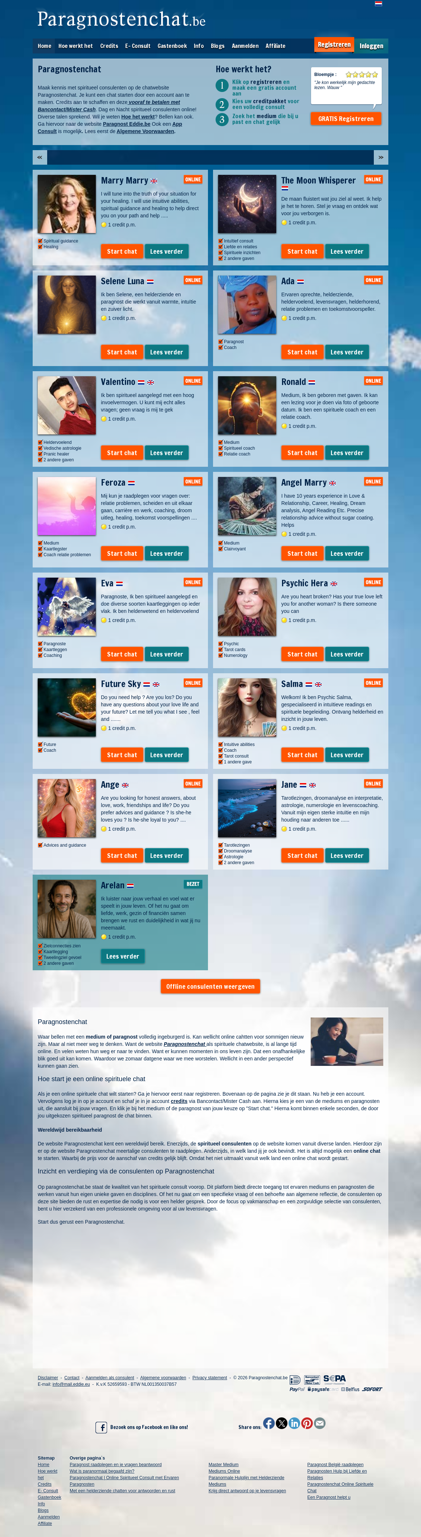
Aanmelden (245, 46)
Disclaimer (48, 1377)
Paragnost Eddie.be (127, 124)
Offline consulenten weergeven (210, 986)
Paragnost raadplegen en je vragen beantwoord (116, 1464)
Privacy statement (209, 1377)
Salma (301, 684)
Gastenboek (172, 46)
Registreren (334, 44)
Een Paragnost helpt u (329, 1497)
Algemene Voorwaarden (145, 131)
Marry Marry (129, 180)
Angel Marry (308, 482)
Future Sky (130, 684)
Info (199, 46)
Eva (112, 583)
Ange (115, 784)
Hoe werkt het (75, 46)
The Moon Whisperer (318, 182)
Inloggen (371, 46)
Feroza (118, 482)
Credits (109, 46)
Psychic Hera (309, 583)
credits (179, 1101)
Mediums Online (224, 1471)
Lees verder (166, 251)
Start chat (122, 251)
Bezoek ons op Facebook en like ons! (141, 1427)
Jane (298, 784)
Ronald (298, 382)
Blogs (218, 46)
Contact (71, 1377)
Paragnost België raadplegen (335, 1464)
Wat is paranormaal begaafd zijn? (102, 1471)
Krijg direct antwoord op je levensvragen (247, 1490)
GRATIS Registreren (346, 118)
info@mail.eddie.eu (71, 1384)
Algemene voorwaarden (163, 1377)
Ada (292, 281)
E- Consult (137, 46)
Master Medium (224, 1464)
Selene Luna (127, 281)
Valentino (127, 382)
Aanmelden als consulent (109, 1377)
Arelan (117, 885)
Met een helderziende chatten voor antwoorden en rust (122, 1490)
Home (44, 46)
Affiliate (276, 46)
